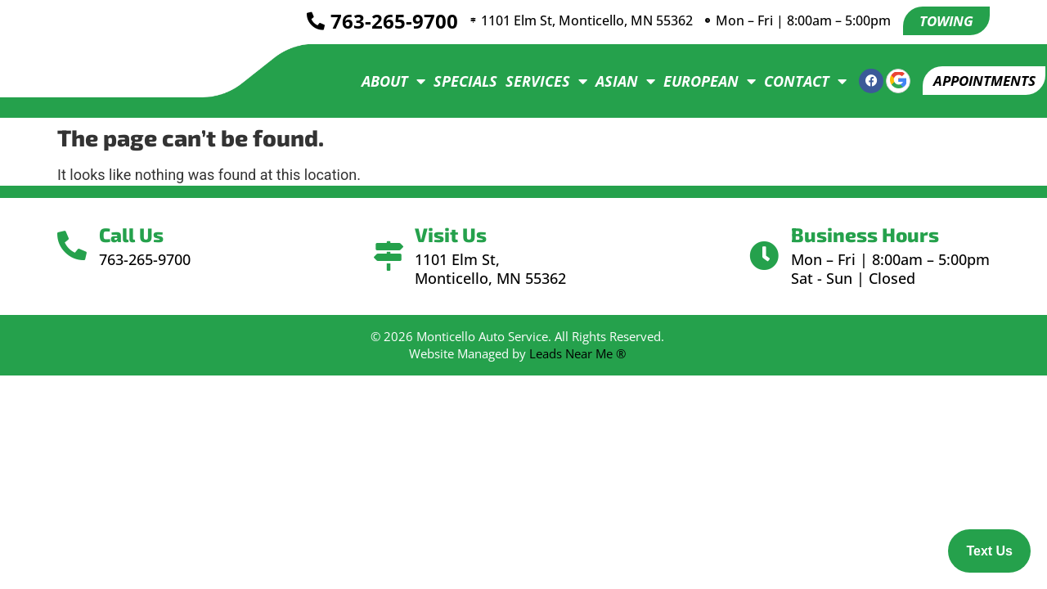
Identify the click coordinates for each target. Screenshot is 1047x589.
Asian (615, 81)
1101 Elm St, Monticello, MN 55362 (585, 21)
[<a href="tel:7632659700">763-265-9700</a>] (306, 22)
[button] (978, 81)
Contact (794, 81)
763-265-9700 (384, 21)
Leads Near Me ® (577, 353)
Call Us (138, 234)
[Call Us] (75, 246)
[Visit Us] (388, 256)
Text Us (989, 551)
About (383, 81)
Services (536, 81)
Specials (455, 81)
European (699, 81)
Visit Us (455, 234)
